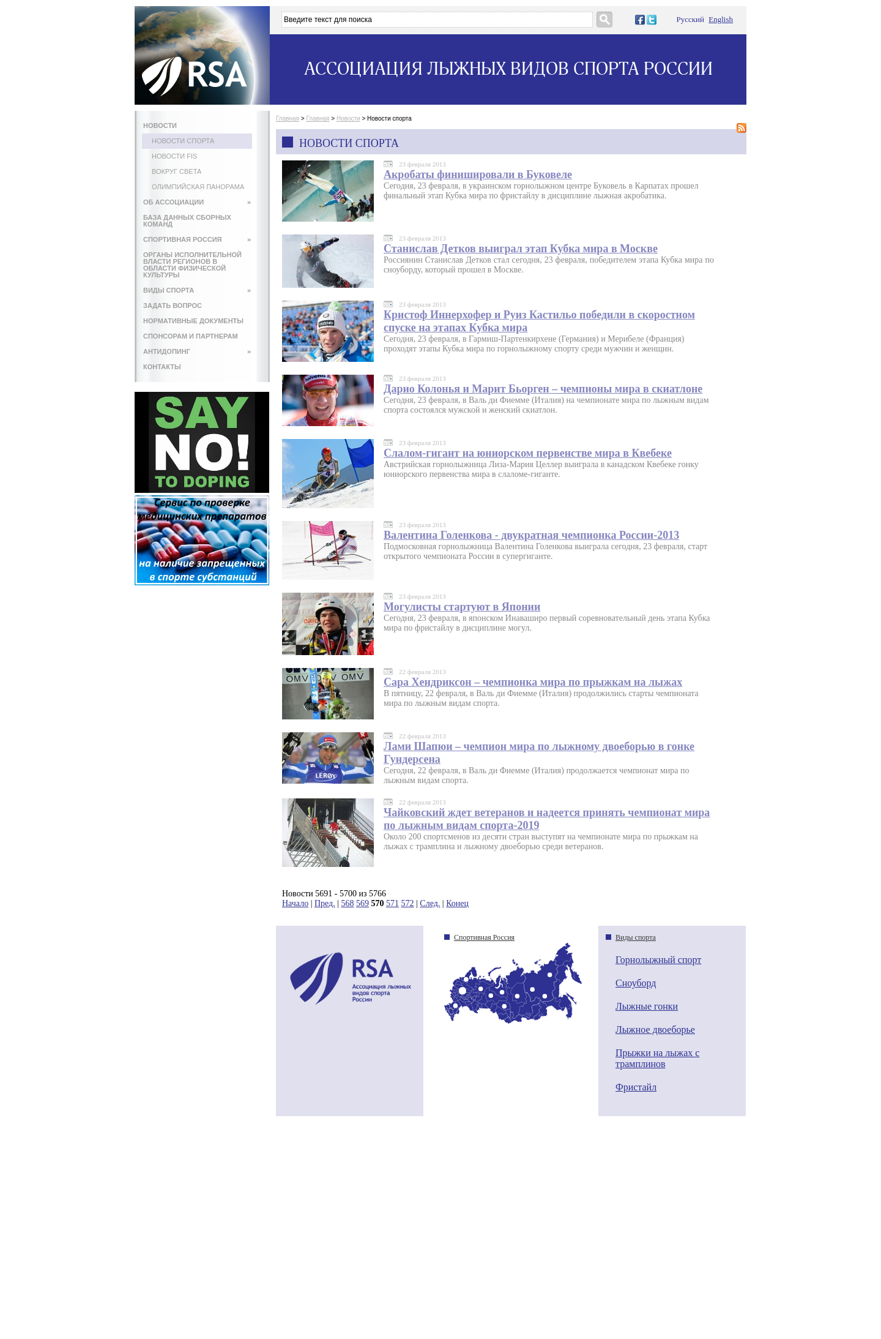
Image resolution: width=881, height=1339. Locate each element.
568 (347, 903)
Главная (287, 118)
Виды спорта (635, 937)
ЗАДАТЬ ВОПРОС (172, 305)
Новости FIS (174, 156)
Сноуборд (635, 983)
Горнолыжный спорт (658, 960)
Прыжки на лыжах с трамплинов (657, 1058)
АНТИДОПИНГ (197, 351)
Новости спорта (183, 140)
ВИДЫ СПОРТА (197, 290)
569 (362, 903)
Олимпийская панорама (198, 186)
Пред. (324, 903)
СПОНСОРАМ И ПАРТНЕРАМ (190, 336)
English (720, 19)
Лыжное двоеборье (655, 1029)
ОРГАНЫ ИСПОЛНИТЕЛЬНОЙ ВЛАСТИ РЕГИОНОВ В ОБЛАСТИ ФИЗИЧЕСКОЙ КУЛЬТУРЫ (192, 265)
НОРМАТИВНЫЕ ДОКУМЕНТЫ (193, 320)
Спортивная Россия (484, 937)
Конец (457, 903)
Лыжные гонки (646, 1006)
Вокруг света (176, 171)
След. (430, 903)
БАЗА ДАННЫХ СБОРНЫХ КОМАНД (187, 221)
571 (392, 903)
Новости (348, 118)
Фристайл (635, 1087)
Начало (295, 903)
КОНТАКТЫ (162, 366)
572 (407, 903)
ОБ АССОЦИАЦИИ (197, 202)
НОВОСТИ (160, 125)
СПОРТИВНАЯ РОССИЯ (197, 239)
